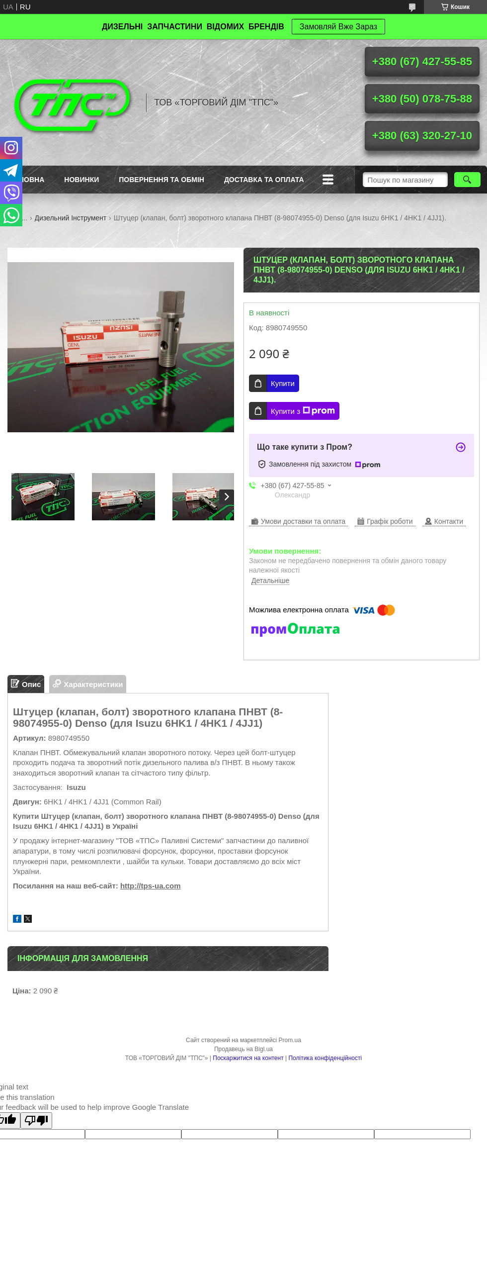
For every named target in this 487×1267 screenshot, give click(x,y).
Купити (283, 383)
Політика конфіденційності (325, 1058)
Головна (27, 180)
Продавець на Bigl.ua (243, 1049)
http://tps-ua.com (150, 885)
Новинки (81, 180)
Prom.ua (290, 1040)
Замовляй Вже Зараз (338, 26)
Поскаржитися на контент (248, 1058)
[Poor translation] (36, 1120)
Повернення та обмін (161, 180)
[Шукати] (467, 179)
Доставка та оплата (264, 180)
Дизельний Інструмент (71, 218)
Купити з (303, 410)
